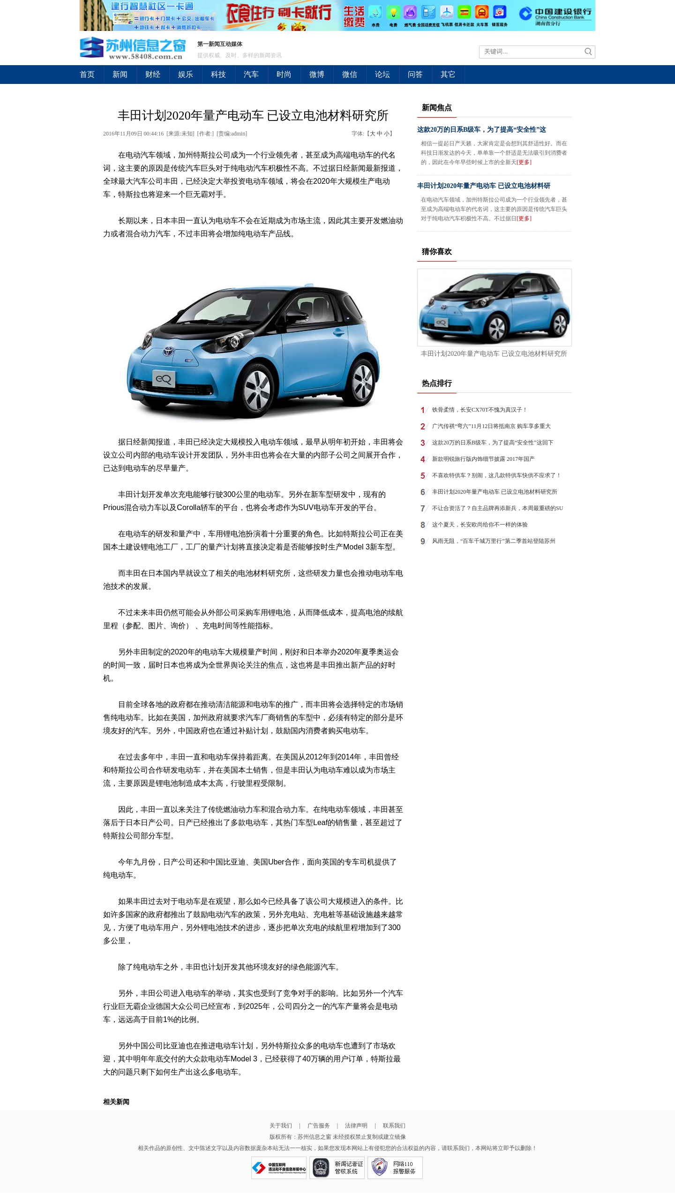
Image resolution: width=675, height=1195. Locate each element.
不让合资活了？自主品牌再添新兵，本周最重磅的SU (497, 508)
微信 (349, 74)
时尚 (284, 74)
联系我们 (394, 1125)
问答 (415, 74)
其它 (448, 74)
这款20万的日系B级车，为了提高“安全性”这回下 (493, 442)
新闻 (120, 74)
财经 (152, 74)
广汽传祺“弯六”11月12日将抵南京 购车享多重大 (491, 426)
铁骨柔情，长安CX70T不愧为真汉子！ (480, 409)
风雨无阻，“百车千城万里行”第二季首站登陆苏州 (493, 541)
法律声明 (356, 1125)
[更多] (524, 162)
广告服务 (319, 1125)
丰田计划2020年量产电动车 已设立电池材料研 (483, 185)
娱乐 (185, 74)
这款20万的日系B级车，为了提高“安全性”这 (481, 129)
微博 (316, 74)
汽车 (251, 74)
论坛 (382, 74)
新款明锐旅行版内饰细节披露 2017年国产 (483, 459)
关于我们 (281, 1125)
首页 (87, 74)
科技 (218, 74)
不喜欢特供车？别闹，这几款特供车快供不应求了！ (497, 475)
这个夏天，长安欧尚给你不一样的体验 (480, 524)
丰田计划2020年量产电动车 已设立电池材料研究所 (494, 353)
